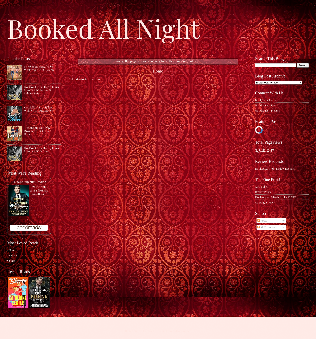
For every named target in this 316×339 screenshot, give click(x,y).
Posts (262, 220)
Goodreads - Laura (266, 105)
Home (158, 71)
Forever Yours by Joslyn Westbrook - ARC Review (39, 68)
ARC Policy (261, 186)
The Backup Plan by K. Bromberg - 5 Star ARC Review (38, 131)
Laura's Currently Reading (29, 181)
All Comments (267, 227)
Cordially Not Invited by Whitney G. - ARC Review (39, 109)
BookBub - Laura (265, 100)
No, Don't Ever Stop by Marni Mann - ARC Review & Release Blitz (41, 90)
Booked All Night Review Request (275, 168)
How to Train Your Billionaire (39, 188)
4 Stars (11, 250)
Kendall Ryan (38, 193)
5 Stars (11, 260)
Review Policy (263, 192)
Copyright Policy (265, 202)
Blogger (186, 331)
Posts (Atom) (93, 79)
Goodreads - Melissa (267, 110)
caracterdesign (155, 331)
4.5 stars (12, 255)
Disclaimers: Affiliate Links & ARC (275, 197)
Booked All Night (103, 28)
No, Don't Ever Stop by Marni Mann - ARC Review (41, 149)
